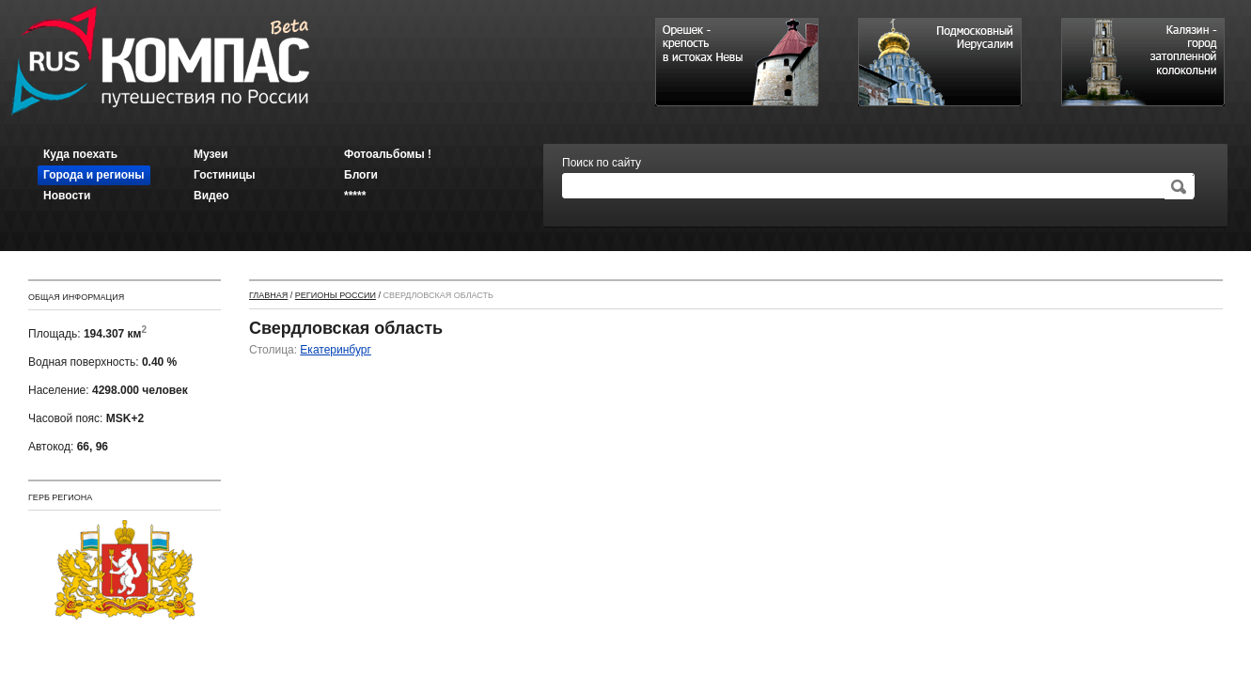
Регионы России (335, 295)
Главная (268, 295)
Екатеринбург (335, 349)
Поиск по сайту (601, 162)
